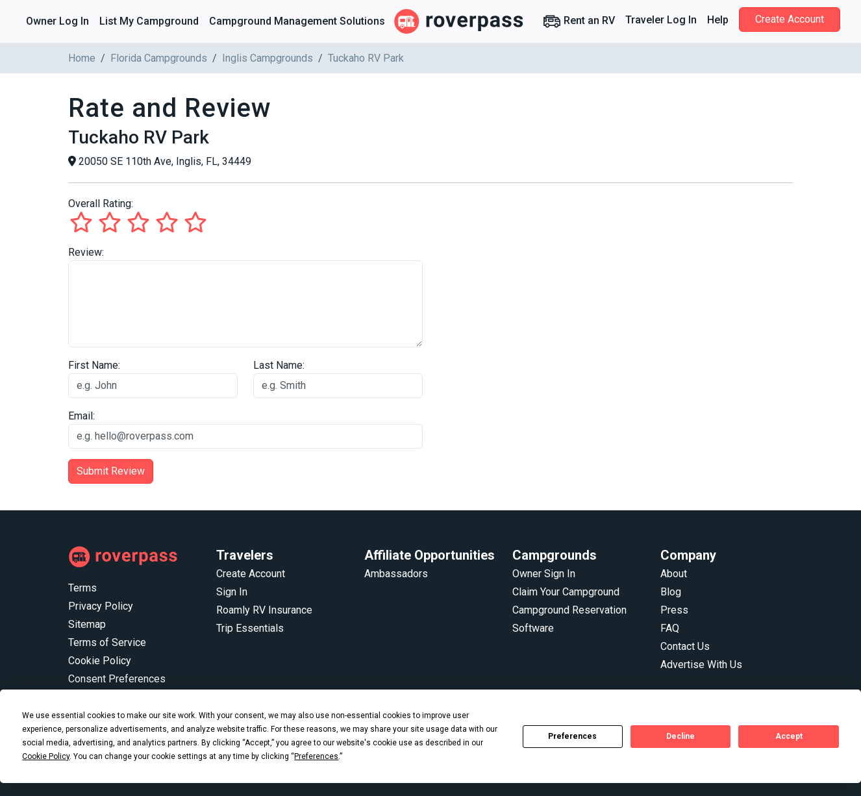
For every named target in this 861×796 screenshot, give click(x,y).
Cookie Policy (99, 660)
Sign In (231, 592)
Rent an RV (579, 21)
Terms (82, 588)
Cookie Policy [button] (45, 756)
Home (81, 58)
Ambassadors (396, 573)
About (673, 573)
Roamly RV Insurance (264, 610)
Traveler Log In (661, 20)
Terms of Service (107, 642)
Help (718, 20)
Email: (81, 416)
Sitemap (87, 624)
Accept (789, 736)
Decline (680, 736)
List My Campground (149, 21)
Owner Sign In (543, 573)
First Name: (94, 365)
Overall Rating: (100, 203)
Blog (670, 592)
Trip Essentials (250, 628)
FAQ (669, 628)
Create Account (789, 19)
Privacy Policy (100, 606)
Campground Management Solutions (297, 21)
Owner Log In (57, 21)
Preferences (572, 736)
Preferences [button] (316, 756)
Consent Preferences (117, 679)
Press (674, 610)
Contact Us (685, 646)
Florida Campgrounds (158, 58)
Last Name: (279, 365)
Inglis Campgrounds (267, 58)
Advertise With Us (701, 664)
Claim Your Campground (565, 592)
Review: (86, 252)
